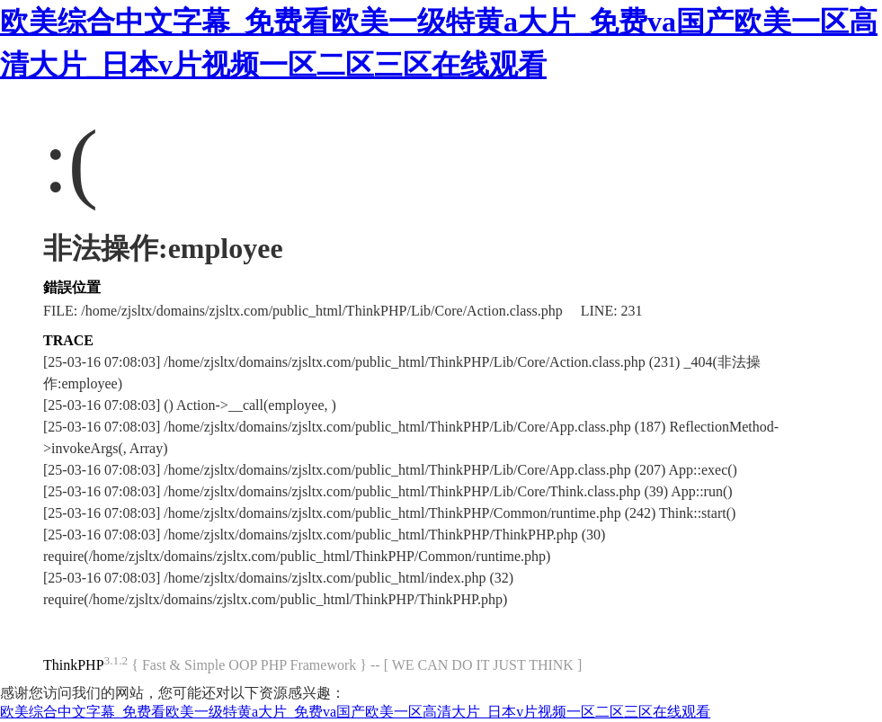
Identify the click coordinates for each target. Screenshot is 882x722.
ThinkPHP (73, 665)
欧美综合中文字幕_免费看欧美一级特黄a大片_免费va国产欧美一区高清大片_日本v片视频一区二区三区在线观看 (355, 711)
